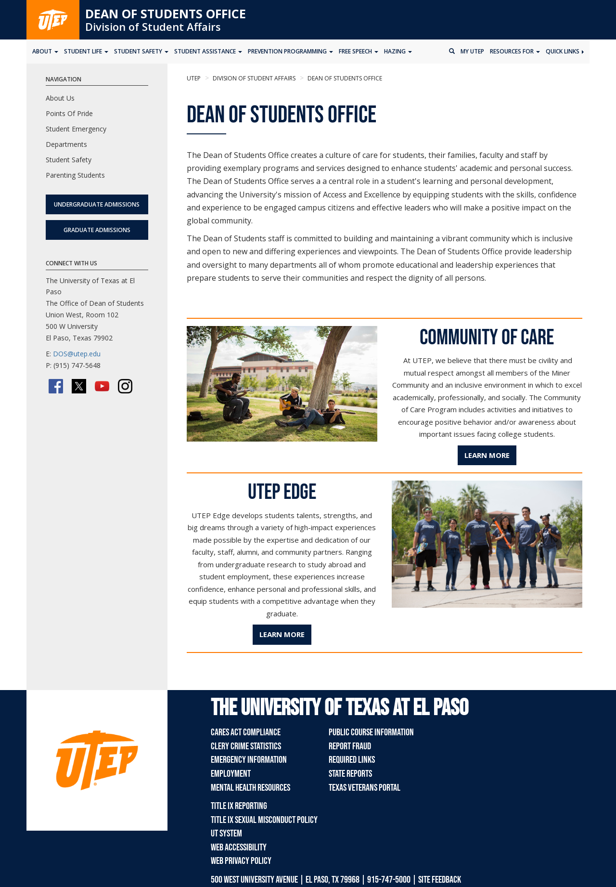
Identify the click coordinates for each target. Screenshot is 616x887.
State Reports (350, 774)
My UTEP (472, 51)
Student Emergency (76, 128)
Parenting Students (75, 175)
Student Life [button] (86, 51)
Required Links (352, 760)
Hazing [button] (398, 51)
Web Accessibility (239, 847)
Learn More (487, 455)
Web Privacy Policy (241, 861)
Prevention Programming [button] (290, 51)
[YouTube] (102, 386)
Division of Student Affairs (153, 26)
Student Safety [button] (141, 51)
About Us (60, 98)
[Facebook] (56, 386)
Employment (231, 774)
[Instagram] (125, 386)
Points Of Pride (69, 113)
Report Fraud (350, 746)
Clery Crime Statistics (246, 746)
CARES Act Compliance (246, 732)
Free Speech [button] (358, 51)
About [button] (45, 51)
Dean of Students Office (165, 13)
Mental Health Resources (250, 788)
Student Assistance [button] (208, 51)
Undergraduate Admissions (97, 204)
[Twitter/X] (79, 386)
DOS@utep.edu (77, 353)
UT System (226, 833)
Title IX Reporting (239, 806)
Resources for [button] (515, 51)
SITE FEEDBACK (439, 880)
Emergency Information (249, 760)
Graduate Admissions (97, 230)
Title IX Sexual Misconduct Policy (264, 820)
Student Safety (68, 159)
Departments (66, 144)
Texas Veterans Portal (364, 788)
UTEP (194, 78)
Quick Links (565, 51)
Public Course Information (371, 732)
